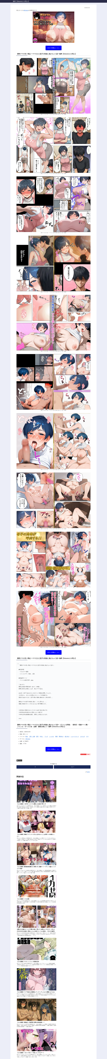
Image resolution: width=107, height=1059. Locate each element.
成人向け (67, 736)
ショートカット (75, 736)
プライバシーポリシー (53, 1049)
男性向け (61, 736)
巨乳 (37, 736)
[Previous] (2, 1056)
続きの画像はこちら (53, 48)
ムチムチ (82, 736)
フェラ (46, 736)
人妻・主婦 (32, 736)
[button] (72, 767)
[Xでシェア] (34, 767)
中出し (41, 736)
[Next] (5, 1056)
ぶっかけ (51, 736)
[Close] (8, 1057)
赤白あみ (26, 10)
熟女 (26, 736)
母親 (56, 736)
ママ (87, 736)
